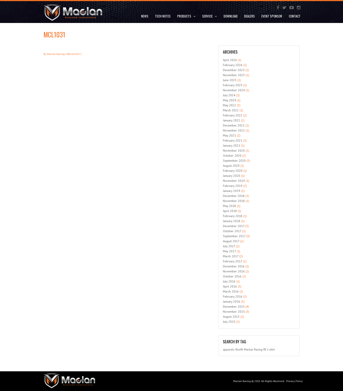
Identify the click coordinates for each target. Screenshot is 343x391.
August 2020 (231, 166)
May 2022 (229, 105)
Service (209, 16)
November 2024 (234, 90)
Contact (295, 16)
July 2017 (229, 246)
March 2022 (231, 110)
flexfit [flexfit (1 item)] (239, 349)
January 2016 (231, 301)
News (144, 16)
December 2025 (234, 70)
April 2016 (230, 286)
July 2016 (229, 281)
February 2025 (232, 85)
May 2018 (229, 206)
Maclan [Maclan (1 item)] (248, 349)
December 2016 (234, 266)
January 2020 (231, 176)
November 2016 (234, 271)
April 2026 (230, 60)
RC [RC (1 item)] (264, 349)
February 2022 (232, 115)
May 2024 (229, 100)
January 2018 (231, 221)
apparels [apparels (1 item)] (228, 349)
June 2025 (229, 80)
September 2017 (234, 236)
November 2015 (234, 312)
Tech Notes (163, 16)
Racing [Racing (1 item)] (258, 349)
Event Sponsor (271, 16)
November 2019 (234, 181)
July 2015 (229, 322)
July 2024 (229, 95)
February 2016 (232, 296)
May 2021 (229, 135)
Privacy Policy (294, 381)
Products (186, 16)
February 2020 (232, 171)
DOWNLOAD (231, 16)
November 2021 (234, 130)
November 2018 (234, 201)
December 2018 (234, 196)
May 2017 (229, 251)
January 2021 (231, 145)
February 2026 (232, 65)
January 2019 (231, 191)
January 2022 (231, 120)
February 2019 (232, 186)
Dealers (249, 16)
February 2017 (232, 261)
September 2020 (234, 161)
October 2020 (232, 156)
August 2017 (231, 241)
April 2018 (230, 211)
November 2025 (234, 75)
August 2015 (231, 317)
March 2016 (231, 291)
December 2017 (233, 226)
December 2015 (234, 307)
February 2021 (232, 140)
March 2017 (230, 256)
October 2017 (232, 231)
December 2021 (234, 125)
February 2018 (232, 216)
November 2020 (234, 151)
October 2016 (232, 276)
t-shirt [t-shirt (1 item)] (271, 349)
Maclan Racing (242, 381)
